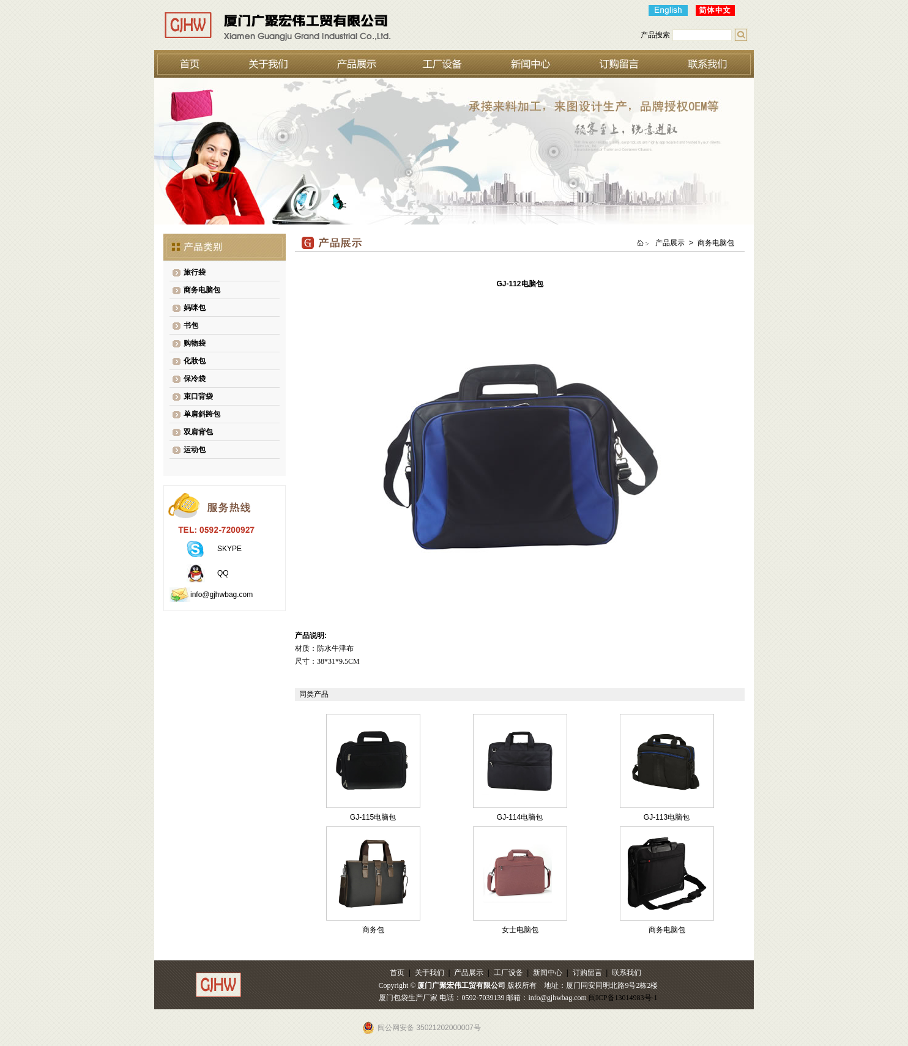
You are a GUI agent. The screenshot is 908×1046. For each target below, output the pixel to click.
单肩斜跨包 (202, 414)
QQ (223, 573)
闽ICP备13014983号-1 (623, 997)
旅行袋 (195, 272)
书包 (191, 325)
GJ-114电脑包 (520, 817)
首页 (397, 972)
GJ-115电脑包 (373, 817)
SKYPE (229, 548)
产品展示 (468, 972)
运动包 (195, 449)
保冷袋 (195, 378)
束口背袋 (198, 396)
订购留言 (587, 972)
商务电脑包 (202, 290)
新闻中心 (547, 972)
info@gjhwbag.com (221, 594)
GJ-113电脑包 (667, 817)
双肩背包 (198, 432)
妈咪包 (195, 307)
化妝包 (195, 361)
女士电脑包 (520, 929)
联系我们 (626, 972)
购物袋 (195, 343)
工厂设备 (508, 972)
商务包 (373, 929)
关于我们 (429, 972)
